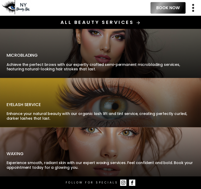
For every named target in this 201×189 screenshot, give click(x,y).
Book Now (168, 8)
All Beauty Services (100, 22)
